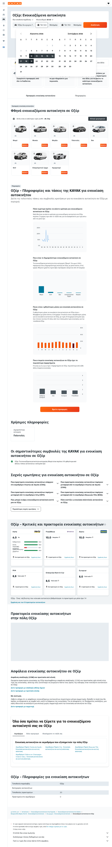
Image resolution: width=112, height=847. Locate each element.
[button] (3, 3)
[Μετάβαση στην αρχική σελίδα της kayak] (15, 3)
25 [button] (26, 66)
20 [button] (37, 61)
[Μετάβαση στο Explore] (4, 25)
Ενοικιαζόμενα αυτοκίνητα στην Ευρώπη (43, 812)
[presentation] (105, 525)
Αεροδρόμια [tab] (18, 734)
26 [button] (31, 66)
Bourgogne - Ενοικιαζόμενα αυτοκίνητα (58, 814)
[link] (59, 409)
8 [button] (47, 51)
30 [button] (52, 66)
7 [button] (41, 51)
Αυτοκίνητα (25, 812)
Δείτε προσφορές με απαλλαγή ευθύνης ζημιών (28, 688)
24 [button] (21, 66)
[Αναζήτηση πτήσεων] (4, 10)
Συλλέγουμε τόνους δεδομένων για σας (61, 837)
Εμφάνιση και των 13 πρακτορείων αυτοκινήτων (28, 602)
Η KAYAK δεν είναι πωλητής (61, 833)
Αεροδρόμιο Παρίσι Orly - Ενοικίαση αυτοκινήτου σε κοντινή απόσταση (57, 748)
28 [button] (42, 66)
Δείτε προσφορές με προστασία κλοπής (25, 691)
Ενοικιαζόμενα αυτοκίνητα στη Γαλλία (69, 812)
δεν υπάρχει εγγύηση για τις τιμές (56, 826)
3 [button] (20, 51)
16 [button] (52, 56)
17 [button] (21, 61)
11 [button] (26, 56)
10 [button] (21, 56)
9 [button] (52, 51)
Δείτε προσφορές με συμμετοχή (22, 707)
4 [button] (26, 51)
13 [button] (37, 56)
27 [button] (37, 66)
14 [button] (42, 56)
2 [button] (52, 45)
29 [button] (47, 66)
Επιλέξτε (25, 145)
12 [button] (31, 56)
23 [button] (52, 61)
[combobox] (23, 20)
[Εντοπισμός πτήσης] (4, 30)
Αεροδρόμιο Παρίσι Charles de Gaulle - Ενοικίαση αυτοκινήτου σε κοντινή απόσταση (29, 749)
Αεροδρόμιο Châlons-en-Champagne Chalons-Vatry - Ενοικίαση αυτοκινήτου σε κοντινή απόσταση (29, 757)
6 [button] (36, 51)
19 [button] (31, 61)
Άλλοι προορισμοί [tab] (32, 734)
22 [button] (47, 61)
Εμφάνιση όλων (35, 557)
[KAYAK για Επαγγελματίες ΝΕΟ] (4, 35)
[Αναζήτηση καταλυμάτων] (4, 14)
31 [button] (21, 72)
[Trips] (4, 41)
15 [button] (47, 56)
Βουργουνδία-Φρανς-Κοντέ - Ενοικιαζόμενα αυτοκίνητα (27, 814)
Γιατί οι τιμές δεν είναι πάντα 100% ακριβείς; (61, 841)
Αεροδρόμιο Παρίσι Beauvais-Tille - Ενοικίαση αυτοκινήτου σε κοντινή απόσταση (87, 749)
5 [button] (31, 51)
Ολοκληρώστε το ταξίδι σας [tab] (52, 734)
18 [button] (26, 61)
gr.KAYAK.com (15, 812)
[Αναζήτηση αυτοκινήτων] (4, 19)
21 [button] (42, 61)
